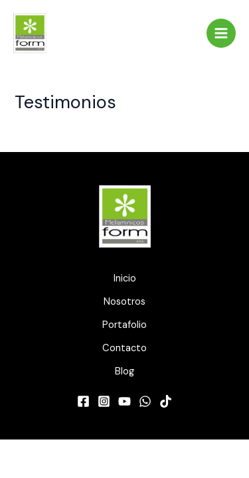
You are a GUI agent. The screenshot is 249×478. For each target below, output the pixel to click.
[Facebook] (83, 401)
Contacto (124, 348)
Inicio (125, 278)
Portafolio (124, 325)
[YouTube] (124, 401)
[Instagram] (104, 401)
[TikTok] (165, 401)
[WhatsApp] (145, 401)
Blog (124, 371)
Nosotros (124, 301)
